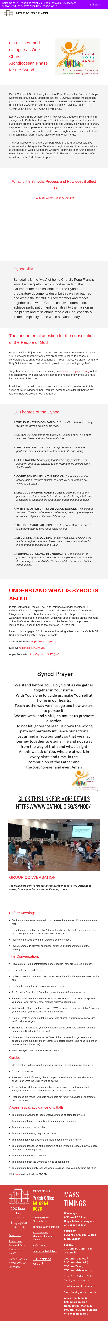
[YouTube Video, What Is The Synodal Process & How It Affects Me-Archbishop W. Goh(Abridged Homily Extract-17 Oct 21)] (54, 232)
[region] (54, 4)
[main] (30, 60)
